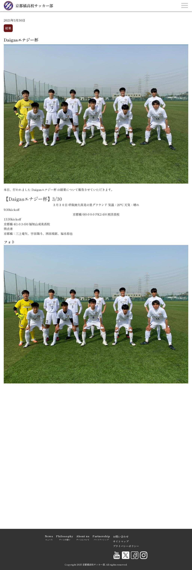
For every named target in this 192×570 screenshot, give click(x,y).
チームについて (83, 537)
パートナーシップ (101, 537)
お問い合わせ (121, 536)
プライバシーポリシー (126, 546)
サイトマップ (121, 541)
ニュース (49, 537)
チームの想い (64, 537)
